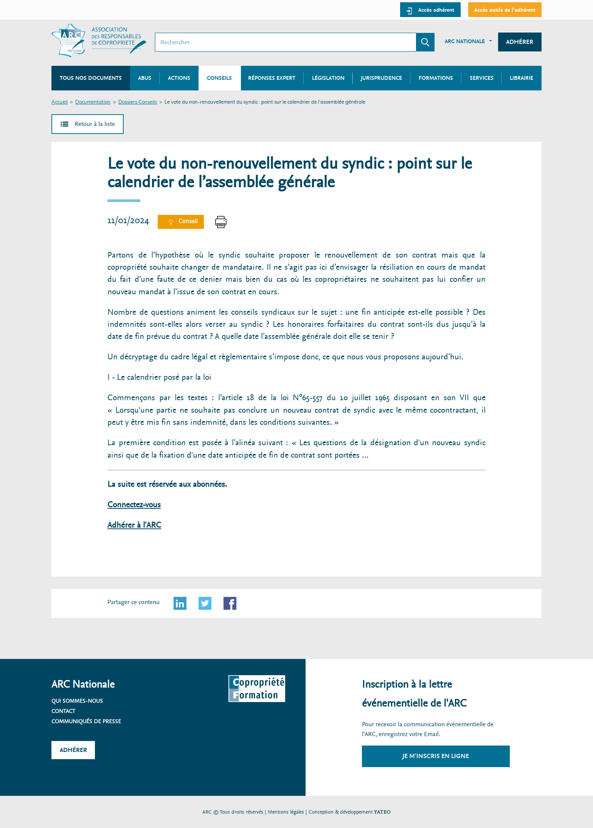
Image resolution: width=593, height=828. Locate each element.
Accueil (59, 102)
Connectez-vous (134, 505)
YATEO (382, 812)
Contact (63, 711)
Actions (179, 78)
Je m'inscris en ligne (435, 756)
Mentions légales (286, 812)
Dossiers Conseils (137, 102)
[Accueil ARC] (98, 40)
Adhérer (519, 42)
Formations (436, 78)
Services (482, 78)
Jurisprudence (381, 78)
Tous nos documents (91, 78)
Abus (144, 78)
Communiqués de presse (86, 721)
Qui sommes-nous (77, 701)
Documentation (92, 102)
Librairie (521, 78)
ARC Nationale (465, 41)
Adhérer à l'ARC (134, 525)
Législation (328, 78)
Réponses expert (271, 78)
